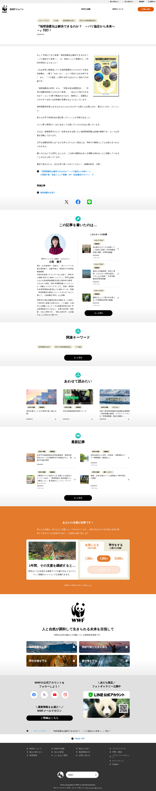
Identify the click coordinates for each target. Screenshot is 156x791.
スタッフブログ (44, 20)
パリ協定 (78, 347)
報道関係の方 (84, 752)
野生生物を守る (52, 662)
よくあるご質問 (60, 755)
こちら (90, 585)
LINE (89, 201)
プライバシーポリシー (120, 756)
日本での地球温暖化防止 (88, 20)
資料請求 (141, 1)
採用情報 (33, 755)
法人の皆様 (59, 752)
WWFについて (117, 9)
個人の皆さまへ (114, 1)
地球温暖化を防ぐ (69, 20)
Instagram (65, 694)
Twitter (66, 201)
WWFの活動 (85, 9)
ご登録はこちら (49, 717)
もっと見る (98, 313)
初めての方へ (84, 749)
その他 (56, 20)
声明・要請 (117, 752)
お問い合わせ (84, 755)
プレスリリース (119, 749)
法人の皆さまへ (129, 1)
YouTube (54, 694)
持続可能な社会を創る (105, 649)
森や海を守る (105, 662)
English (115, 764)
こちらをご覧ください (95, 788)
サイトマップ (118, 761)
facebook (78, 201)
